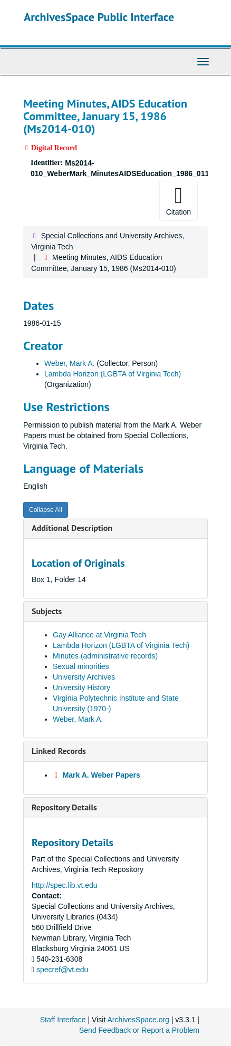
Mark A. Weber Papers (101, 775)
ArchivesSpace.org (138, 1019)
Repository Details (64, 807)
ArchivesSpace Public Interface (99, 16)
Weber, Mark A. (69, 363)
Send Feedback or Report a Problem (139, 1030)
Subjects (47, 611)
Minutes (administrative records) (105, 656)
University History (81, 687)
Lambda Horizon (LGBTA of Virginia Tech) (112, 374)
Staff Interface (63, 1019)
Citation (178, 200)
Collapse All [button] (45, 510)
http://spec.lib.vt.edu (65, 885)
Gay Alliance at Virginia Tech (99, 635)
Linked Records (59, 750)
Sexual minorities (81, 666)
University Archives (84, 677)
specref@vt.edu (62, 969)
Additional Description (72, 527)
